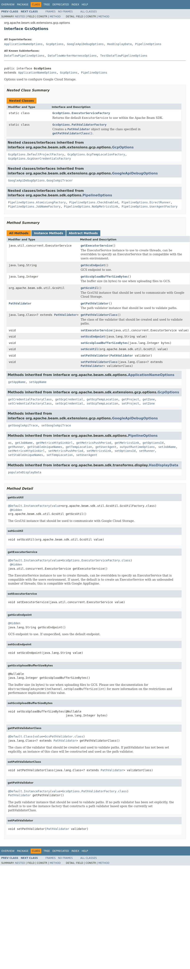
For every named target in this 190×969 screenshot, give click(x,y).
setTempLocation (59, 455)
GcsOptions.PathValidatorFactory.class (94, 791)
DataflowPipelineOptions (24, 55)
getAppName (16, 382)
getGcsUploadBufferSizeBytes (104, 276)
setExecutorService (96, 330)
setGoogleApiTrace (56, 425)
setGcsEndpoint (93, 336)
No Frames (65, 11)
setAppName (37, 382)
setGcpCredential (69, 403)
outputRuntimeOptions (137, 447)
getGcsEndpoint (93, 265)
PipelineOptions (148, 44)
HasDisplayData (119, 44)
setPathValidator (95, 355)
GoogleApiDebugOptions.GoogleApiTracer (40, 180)
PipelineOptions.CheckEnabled (93, 202)
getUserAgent (105, 447)
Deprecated (60, 4)
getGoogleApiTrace (23, 425)
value (56, 505)
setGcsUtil (89, 349)
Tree (47, 4)
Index (75, 4)
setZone (149, 403)
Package (22, 4)
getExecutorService (96, 245)
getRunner (16, 447)
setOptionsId (125, 450)
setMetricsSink (99, 450)
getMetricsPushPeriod (93, 442)
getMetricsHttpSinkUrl (54, 442)
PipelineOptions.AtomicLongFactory (37, 202)
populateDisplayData (24, 472)
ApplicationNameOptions (23, 44)
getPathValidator (95, 303)
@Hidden (16, 510)
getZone (149, 399)
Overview (8, 4)
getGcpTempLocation (102, 399)
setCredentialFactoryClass (30, 403)
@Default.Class (20, 736)
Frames (51, 11)
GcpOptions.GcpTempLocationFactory (96, 154)
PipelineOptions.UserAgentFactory (150, 206)
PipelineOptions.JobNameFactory (34, 206)
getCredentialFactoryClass (30, 399)
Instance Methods (48, 233)
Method (55, 16)
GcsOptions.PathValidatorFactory (79, 124)
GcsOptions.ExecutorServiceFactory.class (96, 560)
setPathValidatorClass (99, 362)
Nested (20, 16)
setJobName (167, 447)
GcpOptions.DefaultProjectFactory (36, 154)
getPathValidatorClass (99, 314)
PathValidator (20, 303)
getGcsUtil (89, 288)
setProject (130, 403)
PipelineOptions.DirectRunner (146, 202)
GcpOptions (54, 44)
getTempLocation (79, 447)
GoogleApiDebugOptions (85, 44)
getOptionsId (153, 442)
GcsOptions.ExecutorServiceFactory (81, 113)
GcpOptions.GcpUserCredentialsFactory (39, 158)
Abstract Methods (83, 233)
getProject (130, 399)
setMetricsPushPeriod (65, 450)
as (10, 442)
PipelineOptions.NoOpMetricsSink (91, 206)
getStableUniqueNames (44, 447)
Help (85, 4)
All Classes (88, 11)
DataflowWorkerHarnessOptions (72, 55)
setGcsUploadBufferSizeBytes (104, 343)
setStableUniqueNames (25, 455)
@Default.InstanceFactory (29, 505)
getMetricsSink (127, 442)
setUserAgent (86, 455)
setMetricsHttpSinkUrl (26, 450)
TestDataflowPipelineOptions (124, 55)
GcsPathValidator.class (64, 736)
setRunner (147, 450)
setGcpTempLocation (102, 403)
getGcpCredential (69, 399)
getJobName (24, 442)
